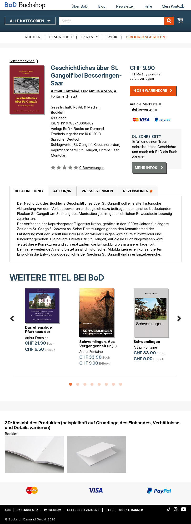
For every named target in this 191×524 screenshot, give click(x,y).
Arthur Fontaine (65, 91)
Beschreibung (29, 191)
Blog (102, 6)
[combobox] (116, 21)
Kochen (33, 37)
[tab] (29, 191)
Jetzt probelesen (22, 61)
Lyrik (112, 37)
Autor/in (62, 191)
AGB (8, 510)
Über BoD (79, 6)
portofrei (154, 74)
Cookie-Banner (131, 510)
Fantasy (89, 37)
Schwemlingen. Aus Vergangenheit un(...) (98, 343)
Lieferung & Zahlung (83, 510)
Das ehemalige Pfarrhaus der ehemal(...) (38, 331)
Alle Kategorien (30, 21)
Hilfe (148, 6)
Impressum (52, 510)
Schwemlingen (147, 341)
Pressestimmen (97, 191)
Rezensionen (138, 190)
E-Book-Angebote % (146, 37)
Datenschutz (27, 510)
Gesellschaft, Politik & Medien (75, 107)
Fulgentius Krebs (96, 91)
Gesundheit (61, 37)
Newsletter (125, 6)
